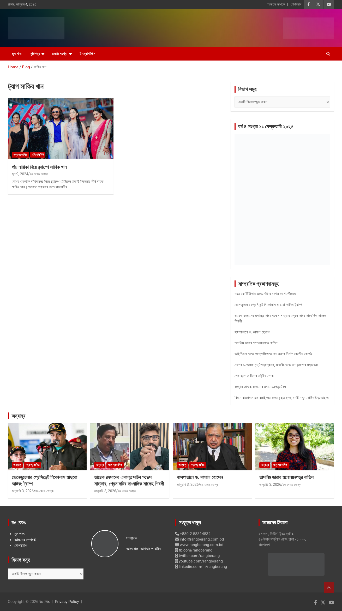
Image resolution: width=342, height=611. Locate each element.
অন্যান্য (18, 416)
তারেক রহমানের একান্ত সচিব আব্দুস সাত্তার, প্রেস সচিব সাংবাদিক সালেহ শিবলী (129, 480)
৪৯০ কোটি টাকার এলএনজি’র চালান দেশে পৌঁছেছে (265, 293)
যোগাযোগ (296, 4)
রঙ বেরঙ (44, 601)
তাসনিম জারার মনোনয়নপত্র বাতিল (256, 343)
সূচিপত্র (35, 53)
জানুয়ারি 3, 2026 (23, 491)
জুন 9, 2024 (20, 174)
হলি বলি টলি (38, 155)
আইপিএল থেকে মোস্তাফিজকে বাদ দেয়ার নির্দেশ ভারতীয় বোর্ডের (273, 354)
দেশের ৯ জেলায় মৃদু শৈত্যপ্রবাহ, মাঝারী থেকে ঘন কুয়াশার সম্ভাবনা (276, 365)
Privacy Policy (67, 601)
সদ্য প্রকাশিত (20, 155)
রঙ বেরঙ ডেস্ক (39, 174)
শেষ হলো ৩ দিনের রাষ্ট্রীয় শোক (254, 376)
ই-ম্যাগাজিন (87, 53)
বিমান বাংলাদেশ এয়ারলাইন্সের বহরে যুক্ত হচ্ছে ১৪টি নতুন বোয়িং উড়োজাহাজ (282, 398)
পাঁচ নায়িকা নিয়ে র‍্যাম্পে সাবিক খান (39, 167)
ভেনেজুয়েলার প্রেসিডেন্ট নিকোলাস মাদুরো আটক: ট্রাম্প (268, 304)
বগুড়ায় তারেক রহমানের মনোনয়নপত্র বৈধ (260, 387)
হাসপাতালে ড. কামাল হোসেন (252, 332)
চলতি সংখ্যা (60, 53)
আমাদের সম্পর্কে (276, 4)
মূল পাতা (17, 53)
